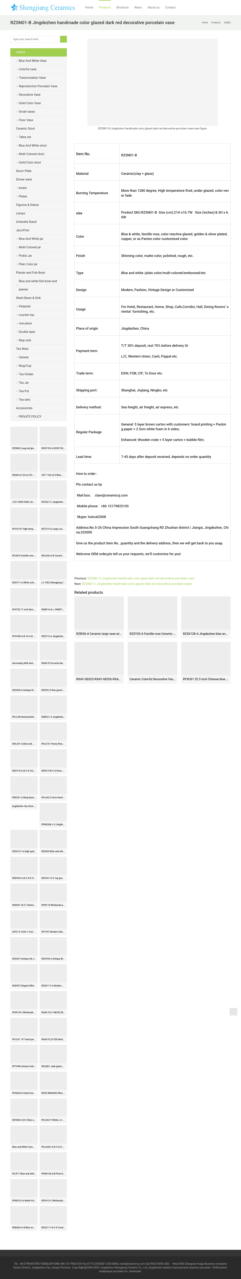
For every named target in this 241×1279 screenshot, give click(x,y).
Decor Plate (23, 171)
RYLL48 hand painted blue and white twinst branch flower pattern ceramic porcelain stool (24, 717)
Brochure (123, 7)
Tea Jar (24, 382)
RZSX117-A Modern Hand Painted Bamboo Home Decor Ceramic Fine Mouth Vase (53, 985)
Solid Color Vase (30, 103)
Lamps (20, 213)
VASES (20, 52)
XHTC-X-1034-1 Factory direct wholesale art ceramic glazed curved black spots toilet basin (24, 932)
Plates (23, 196)
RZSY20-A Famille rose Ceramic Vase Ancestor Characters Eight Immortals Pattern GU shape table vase (152, 634)
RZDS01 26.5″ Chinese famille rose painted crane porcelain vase (24, 905)
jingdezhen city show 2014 (24, 806)
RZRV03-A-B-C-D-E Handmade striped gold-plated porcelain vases (24, 878)
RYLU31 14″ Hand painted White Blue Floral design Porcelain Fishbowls (24, 1039)
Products (105, 7)
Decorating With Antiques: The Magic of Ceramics (24, 663)
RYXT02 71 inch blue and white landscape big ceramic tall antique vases (24, 609)
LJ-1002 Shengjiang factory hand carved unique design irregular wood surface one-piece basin (53, 582)
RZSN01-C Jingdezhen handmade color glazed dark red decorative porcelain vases (137, 584)
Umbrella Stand (26, 222)
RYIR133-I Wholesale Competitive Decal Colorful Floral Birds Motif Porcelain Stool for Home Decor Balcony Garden (24, 1012)
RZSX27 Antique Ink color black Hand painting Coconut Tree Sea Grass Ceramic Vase (24, 958)
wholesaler (135, 1271)
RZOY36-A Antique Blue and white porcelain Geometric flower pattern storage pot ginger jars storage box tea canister (53, 958)
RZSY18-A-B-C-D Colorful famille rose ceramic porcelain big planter (24, 770)
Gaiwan (24, 357)
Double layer (27, 332)
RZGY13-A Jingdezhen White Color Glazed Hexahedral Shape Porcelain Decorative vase (53, 636)
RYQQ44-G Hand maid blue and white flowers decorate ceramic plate (24, 1093)
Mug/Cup (25, 366)
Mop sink (25, 340)
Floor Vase (26, 120)
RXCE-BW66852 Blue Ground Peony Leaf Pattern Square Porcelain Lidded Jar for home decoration (53, 1093)
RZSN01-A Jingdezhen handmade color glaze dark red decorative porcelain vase (140, 578)
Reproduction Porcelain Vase (38, 86)
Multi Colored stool (31, 154)
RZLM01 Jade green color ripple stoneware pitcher (53, 1066)
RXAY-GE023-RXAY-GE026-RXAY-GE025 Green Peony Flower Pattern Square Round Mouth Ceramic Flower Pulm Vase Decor (99, 679)
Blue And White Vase (33, 61)
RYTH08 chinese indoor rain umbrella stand (24, 1066)
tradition (167, 1267)
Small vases (27, 111)
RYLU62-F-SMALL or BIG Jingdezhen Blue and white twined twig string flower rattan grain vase (53, 1120)
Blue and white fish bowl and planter (38, 285)
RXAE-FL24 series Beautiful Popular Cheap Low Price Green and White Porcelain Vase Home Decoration (53, 663)
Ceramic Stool (25, 128)
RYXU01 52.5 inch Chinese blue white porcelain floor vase (206, 679)
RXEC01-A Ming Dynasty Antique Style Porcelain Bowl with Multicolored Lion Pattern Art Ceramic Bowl (24, 797)
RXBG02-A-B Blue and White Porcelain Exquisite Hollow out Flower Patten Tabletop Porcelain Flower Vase (24, 1227)
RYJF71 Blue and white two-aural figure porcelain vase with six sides (24, 1173)
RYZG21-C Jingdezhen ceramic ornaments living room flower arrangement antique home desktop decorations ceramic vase (53, 502)
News (138, 7)
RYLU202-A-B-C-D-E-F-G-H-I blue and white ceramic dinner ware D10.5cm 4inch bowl (53, 1147)
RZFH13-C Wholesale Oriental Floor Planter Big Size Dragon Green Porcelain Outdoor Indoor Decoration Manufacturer (53, 1200)
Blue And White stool (33, 145)
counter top (26, 315)
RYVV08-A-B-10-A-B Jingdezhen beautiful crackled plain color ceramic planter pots (24, 636)
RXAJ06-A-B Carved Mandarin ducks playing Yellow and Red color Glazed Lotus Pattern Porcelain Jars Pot (53, 555)
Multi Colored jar (30, 247)
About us (154, 7)
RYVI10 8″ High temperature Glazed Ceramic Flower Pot (24, 529)
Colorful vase (27, 69)
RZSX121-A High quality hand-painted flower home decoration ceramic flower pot (24, 851)
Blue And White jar (31, 239)
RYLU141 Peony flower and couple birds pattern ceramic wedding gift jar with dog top (53, 744)
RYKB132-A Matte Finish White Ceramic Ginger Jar (24, 1200)
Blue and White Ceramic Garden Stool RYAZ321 (24, 1147)
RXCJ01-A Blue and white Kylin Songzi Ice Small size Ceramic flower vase (24, 744)
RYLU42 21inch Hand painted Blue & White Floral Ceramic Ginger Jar (53, 797)
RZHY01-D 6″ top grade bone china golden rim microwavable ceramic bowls (53, 878)
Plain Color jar (28, 264)
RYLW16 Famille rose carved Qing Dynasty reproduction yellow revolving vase (24, 555)
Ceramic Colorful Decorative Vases (152, 679)
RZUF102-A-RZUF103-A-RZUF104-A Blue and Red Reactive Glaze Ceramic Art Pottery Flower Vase (53, 448)
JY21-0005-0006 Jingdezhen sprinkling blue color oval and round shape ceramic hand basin (24, 502)
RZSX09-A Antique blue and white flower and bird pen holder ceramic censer (24, 690)
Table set (25, 137)
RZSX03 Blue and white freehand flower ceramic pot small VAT (53, 851)
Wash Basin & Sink (28, 298)
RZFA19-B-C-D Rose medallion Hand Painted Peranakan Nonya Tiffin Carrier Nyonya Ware (53, 770)
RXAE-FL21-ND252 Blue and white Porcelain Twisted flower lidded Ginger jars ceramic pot (53, 1012)
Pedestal (25, 306)
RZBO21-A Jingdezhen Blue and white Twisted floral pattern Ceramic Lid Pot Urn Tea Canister (53, 717)
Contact (170, 7)
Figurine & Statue (27, 205)
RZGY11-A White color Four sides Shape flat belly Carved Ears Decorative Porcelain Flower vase (24, 582)
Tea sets (24, 399)
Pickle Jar (25, 255)
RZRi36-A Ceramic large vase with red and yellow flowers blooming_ (99, 634)
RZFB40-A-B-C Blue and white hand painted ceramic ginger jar (24, 1120)
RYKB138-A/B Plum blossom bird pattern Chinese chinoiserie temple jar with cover (53, 1173)
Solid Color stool (30, 162)
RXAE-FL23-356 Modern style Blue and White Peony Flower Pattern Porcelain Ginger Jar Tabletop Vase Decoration (53, 1039)
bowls (23, 188)
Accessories (24, 408)
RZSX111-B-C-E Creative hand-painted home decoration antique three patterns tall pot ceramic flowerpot (53, 1227)
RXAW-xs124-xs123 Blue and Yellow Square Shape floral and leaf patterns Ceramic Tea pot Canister (24, 475)
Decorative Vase (29, 94)
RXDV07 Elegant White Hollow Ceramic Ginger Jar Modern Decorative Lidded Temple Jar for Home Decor (24, 985)
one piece (25, 323)
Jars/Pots (22, 230)
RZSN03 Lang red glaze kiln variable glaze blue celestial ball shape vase (24, 448)
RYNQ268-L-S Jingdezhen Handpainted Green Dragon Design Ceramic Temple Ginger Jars (53, 824)
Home (89, 7)
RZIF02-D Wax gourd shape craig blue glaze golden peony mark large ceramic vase (53, 690)
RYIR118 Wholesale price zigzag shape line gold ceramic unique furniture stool (53, 905)
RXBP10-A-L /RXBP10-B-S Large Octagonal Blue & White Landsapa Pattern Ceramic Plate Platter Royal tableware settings (53, 609)
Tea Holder (26, 374)
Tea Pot (24, 391)
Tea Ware (22, 349)
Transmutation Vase (32, 77)
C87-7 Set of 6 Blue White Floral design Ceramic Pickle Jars (53, 475)
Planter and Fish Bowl (30, 272)
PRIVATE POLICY (33, 416)
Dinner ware (24, 179)
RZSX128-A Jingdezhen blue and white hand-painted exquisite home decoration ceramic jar (206, 634)
